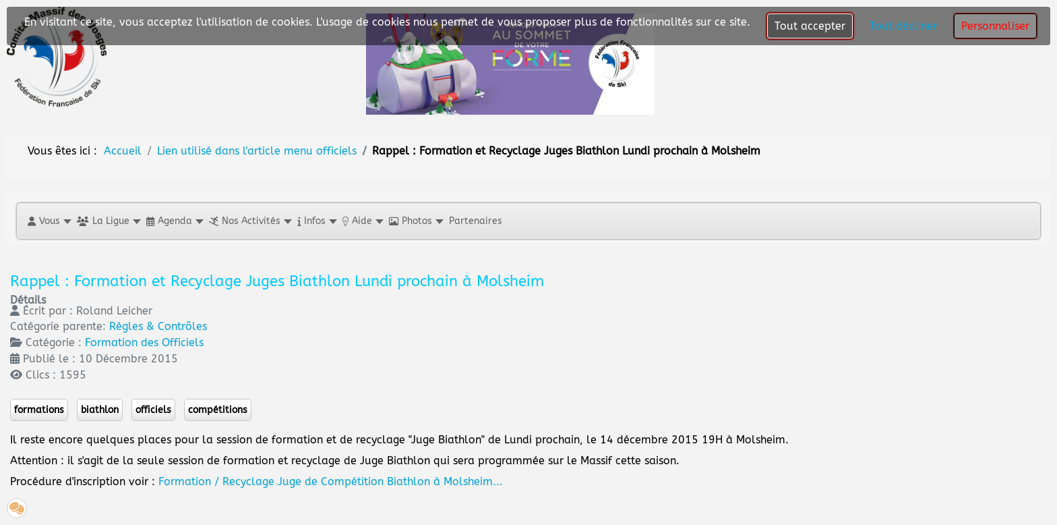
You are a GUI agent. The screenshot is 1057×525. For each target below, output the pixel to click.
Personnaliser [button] (995, 26)
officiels (153, 410)
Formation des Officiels (144, 342)
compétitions (217, 410)
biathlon (100, 410)
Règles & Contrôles (158, 326)
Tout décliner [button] (903, 26)
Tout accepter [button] (810, 26)
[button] (48, 221)
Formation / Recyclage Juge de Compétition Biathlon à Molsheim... (330, 481)
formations (39, 410)
